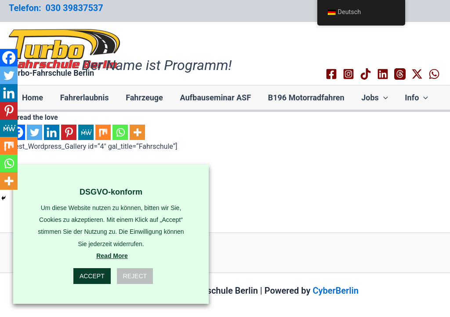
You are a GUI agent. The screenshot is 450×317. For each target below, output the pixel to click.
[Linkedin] (383, 74)
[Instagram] (348, 74)
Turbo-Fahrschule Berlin (51, 72)
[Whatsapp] (120, 132)
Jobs (372, 97)
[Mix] (103, 132)
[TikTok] (366, 74)
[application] (381, 97)
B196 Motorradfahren (305, 97)
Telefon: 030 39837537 (56, 8)
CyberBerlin (335, 290)
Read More (112, 255)
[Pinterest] (68, 132)
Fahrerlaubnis (86, 97)
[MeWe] (86, 132)
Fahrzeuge (145, 97)
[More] (137, 132)
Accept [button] (92, 276)
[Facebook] (331, 74)
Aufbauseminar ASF (215, 97)
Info (413, 97)
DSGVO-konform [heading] (111, 192)
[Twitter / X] (417, 74)
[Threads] (400, 74)
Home (36, 97)
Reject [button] (135, 276)
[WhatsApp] (434, 74)
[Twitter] (34, 132)
